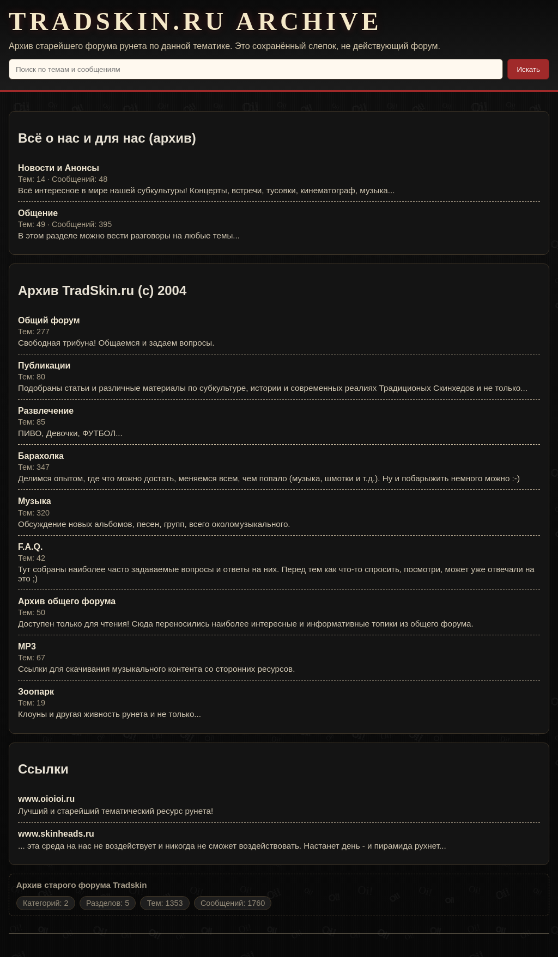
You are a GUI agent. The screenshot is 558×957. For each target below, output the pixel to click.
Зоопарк (36, 691)
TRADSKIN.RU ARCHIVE (195, 21)
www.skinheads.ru (56, 833)
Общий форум (49, 320)
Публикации (44, 365)
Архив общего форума (67, 601)
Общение (38, 213)
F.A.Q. (30, 546)
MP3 (27, 646)
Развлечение (46, 410)
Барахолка (41, 456)
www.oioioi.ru (46, 798)
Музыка (34, 501)
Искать (528, 69)
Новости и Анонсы (58, 168)
